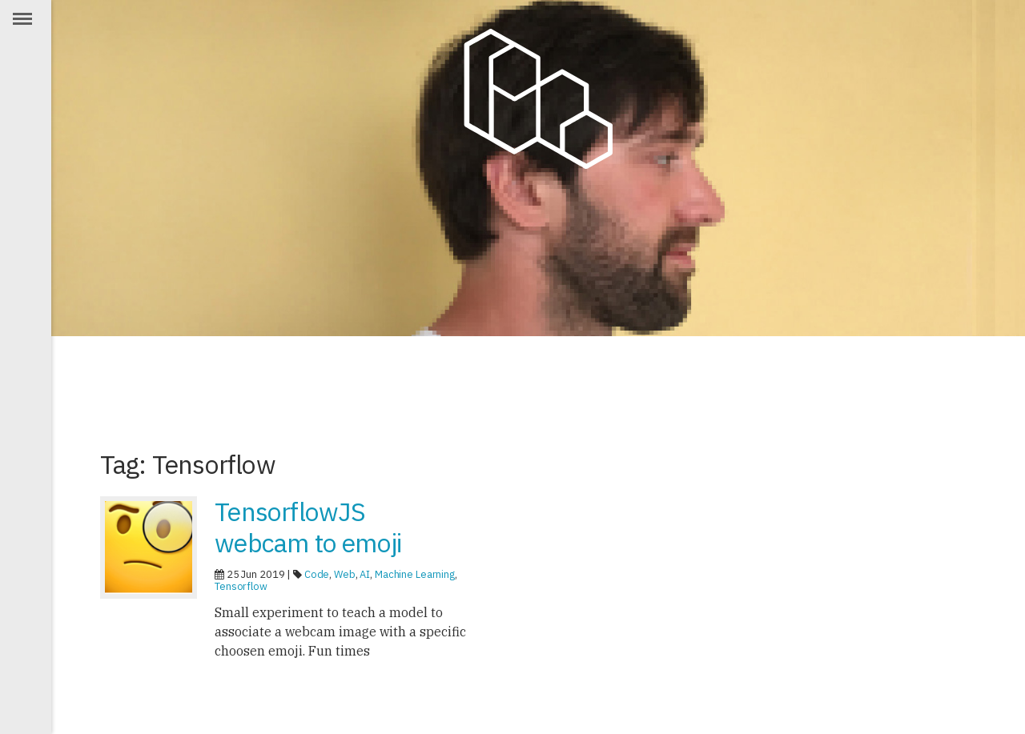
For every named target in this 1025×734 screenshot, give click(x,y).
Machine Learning (415, 574)
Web (345, 574)
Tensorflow (241, 586)
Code (317, 574)
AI (365, 574)
